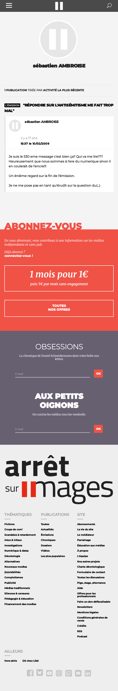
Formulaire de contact (91, 572)
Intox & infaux (13, 540)
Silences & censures (16, 593)
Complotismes (13, 577)
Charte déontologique (91, 566)
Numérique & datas (16, 550)
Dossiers (46, 545)
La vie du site (85, 529)
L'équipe (82, 556)
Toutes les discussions (90, 577)
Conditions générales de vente (92, 619)
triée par (44, 90)
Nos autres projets (88, 561)
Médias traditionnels (17, 588)
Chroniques (48, 540)
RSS (79, 631)
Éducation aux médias (91, 545)
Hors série (10, 660)
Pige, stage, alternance (91, 582)
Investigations (13, 545)
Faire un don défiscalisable (93, 601)
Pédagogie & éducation (19, 598)
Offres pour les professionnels (86, 595)
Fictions (9, 524)
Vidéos (45, 550)
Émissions (47, 534)
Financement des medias (20, 604)
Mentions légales (87, 612)
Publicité (10, 582)
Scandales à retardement (20, 534)
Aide (80, 588)
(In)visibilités (12, 572)
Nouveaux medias (15, 566)
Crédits (81, 625)
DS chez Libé (30, 660)
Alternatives (12, 561)
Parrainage (84, 540)
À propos (82, 550)
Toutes (45, 524)
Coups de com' (13, 529)
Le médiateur (85, 534)
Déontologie (12, 556)
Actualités (47, 529)
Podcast (82, 636)
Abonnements (86, 524)
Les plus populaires (53, 556)
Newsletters (84, 606)
